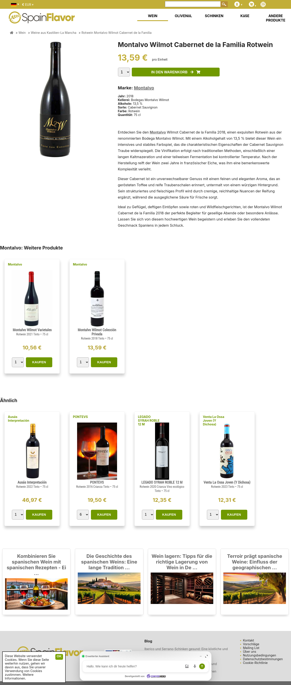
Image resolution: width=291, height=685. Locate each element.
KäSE (244, 16)
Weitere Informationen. (19, 676)
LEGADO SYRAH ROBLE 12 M (149, 420)
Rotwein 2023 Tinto (223, 486)
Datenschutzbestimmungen (263, 659)
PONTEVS (80, 417)
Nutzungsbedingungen (259, 655)
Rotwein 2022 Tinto (28, 486)
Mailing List (251, 648)
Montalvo (144, 87)
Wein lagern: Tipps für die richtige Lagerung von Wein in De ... (182, 561)
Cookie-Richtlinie (255, 663)
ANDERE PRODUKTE (275, 18)
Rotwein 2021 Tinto (28, 334)
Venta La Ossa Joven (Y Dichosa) (213, 420)
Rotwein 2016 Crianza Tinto (93, 486)
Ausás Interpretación (18, 418)
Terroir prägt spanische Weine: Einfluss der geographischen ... (254, 561)
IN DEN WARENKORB (175, 72)
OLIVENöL (183, 16)
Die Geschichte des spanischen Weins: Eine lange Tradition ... (109, 561)
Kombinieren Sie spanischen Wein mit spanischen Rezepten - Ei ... (36, 564)
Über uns (249, 651)
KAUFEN (39, 362)
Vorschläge (251, 644)
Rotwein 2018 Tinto (93, 338)
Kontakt (248, 640)
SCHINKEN (214, 16)
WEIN (152, 16)
